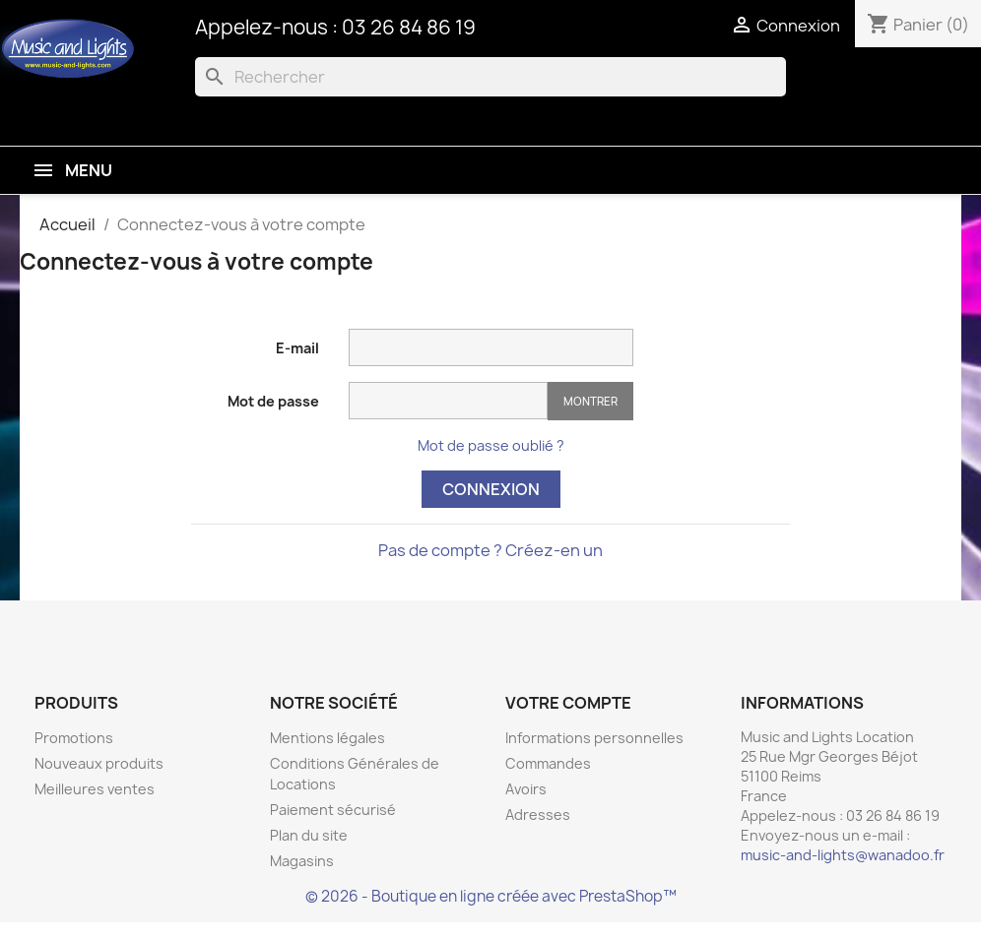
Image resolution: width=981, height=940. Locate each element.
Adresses (537, 814)
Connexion (491, 489)
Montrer (590, 401)
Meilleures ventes (94, 789)
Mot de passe (273, 401)
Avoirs (526, 789)
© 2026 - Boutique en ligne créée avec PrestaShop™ (491, 896)
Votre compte (568, 703)
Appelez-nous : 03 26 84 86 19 (335, 27)
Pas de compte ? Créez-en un (490, 550)
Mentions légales (327, 737)
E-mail (297, 348)
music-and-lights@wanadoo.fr (843, 855)
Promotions (73, 737)
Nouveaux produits (99, 763)
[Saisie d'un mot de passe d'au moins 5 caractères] (448, 400)
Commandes (548, 763)
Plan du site (309, 835)
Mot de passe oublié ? (491, 445)
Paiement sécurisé (333, 809)
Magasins (302, 860)
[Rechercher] (490, 76)
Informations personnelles (594, 737)
